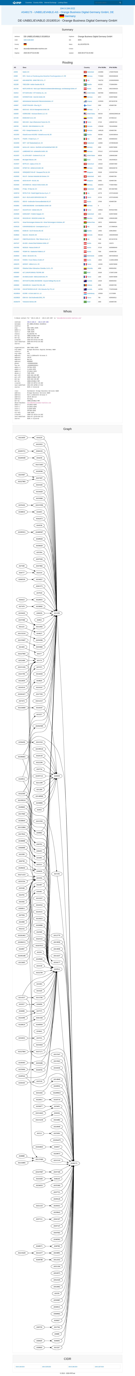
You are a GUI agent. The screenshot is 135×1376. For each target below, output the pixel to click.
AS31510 (16, 201)
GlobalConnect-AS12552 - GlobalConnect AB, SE (37, 134)
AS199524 (17, 293)
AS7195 (16, 118)
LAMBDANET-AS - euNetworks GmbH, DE (35, 151)
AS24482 (16, 180)
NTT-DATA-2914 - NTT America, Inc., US (34, 93)
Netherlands (90, 256)
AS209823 (17, 297)
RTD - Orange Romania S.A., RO (32, 130)
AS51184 (16, 260)
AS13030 (16, 143)
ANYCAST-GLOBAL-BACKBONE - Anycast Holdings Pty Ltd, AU (41, 281)
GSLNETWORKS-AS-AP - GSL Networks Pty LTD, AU (38, 289)
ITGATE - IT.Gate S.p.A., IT (31, 139)
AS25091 (16, 189)
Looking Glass (62, 2)
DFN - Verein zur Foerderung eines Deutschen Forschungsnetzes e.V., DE (44, 76)
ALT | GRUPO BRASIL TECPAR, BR (33, 272)
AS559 (16, 72)
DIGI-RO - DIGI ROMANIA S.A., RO (33, 126)
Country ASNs (38, 2)
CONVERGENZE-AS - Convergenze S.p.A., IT (36, 226)
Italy (88, 80)
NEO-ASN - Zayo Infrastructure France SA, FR (36, 122)
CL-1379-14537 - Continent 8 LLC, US (34, 155)
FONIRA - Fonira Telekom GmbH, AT (33, 260)
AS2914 (16, 93)
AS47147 (16, 243)
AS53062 (16, 272)
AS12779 (16, 139)
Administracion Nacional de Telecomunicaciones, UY (38, 101)
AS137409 (17, 289)
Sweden (89, 84)
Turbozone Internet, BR (29, 302)
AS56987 (16, 276)
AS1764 (16, 88)
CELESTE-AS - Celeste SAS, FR (32, 210)
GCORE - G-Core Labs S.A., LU (32, 293)
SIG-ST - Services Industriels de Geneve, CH (36, 176)
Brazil (88, 159)
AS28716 (16, 193)
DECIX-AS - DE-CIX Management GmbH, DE (36, 109)
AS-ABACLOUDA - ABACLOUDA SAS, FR (35, 276)
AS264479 (17, 302)
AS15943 (16, 168)
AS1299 (16, 84)
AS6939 (16, 113)
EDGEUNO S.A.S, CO (29, 118)
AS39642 (16, 235)
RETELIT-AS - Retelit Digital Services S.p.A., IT (36, 193)
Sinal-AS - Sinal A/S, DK (30, 235)
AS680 (16, 76)
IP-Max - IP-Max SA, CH (30, 189)
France (89, 122)
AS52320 (16, 268)
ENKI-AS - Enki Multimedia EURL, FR (34, 297)
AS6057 (16, 101)
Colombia (90, 118)
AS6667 (16, 105)
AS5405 (16, 97)
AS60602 (16, 285)
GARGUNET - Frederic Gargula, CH (33, 214)
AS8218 (16, 122)
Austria (89, 88)
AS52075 (16, 264)
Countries (28, 2)
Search (120, 3)
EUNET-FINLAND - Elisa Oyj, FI (32, 105)
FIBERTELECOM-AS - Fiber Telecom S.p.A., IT (36, 239)
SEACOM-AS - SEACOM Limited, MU (34, 218)
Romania (89, 126)
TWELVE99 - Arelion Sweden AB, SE (33, 84)
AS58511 (16, 281)
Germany (67, 16)
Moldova (89, 285)
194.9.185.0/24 (46, 1366)
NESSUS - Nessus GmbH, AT (31, 247)
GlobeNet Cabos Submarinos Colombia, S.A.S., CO (38, 268)
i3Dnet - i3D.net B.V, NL (30, 256)
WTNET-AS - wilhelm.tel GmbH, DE (33, 168)
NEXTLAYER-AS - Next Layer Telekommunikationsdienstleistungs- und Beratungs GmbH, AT (50, 88)
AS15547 (16, 164)
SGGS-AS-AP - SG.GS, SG (31, 180)
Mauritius (89, 218)
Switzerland (90, 72)
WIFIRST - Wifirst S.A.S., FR (31, 264)
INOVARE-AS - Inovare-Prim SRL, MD (34, 285)
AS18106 (16, 172)
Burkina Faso (91, 222)
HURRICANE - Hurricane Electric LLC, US (35, 113)
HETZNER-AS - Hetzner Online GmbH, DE (35, 185)
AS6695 (16, 109)
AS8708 (16, 126)
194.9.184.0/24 (20, 1366)
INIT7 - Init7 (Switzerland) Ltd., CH (33, 143)
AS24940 (16, 185)
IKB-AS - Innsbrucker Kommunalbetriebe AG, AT (37, 201)
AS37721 (16, 222)
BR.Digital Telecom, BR (29, 159)
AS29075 (16, 197)
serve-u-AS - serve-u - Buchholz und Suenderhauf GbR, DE (40, 147)
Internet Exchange (50, 2)
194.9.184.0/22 (67, 8)
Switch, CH (26, 72)
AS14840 (16, 159)
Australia (89, 281)
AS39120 (16, 226)
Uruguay (89, 101)
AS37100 (16, 218)
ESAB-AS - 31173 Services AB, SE (33, 231)
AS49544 (16, 256)
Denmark (89, 235)
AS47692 (16, 247)
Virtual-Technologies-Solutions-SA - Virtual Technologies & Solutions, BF (44, 222)
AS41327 (16, 239)
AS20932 (16, 176)
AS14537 (16, 155)
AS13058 (16, 147)
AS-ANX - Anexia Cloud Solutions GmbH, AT (36, 243)
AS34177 (16, 210)
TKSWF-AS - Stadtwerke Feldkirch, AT (34, 251)
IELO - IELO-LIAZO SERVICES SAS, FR (34, 197)
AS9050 (16, 130)
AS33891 (16, 205)
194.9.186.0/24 (73, 1366)
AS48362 (16, 251)
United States (91, 93)
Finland (89, 105)
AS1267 (16, 80)
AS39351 (16, 231)
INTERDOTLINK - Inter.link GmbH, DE (34, 97)
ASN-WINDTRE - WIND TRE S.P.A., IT (34, 80)
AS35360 (16, 214)
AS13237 (16, 151)
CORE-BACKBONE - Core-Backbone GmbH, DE (37, 205)
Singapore (90, 172)
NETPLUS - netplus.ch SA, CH (32, 164)
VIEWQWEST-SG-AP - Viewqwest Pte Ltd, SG (36, 172)
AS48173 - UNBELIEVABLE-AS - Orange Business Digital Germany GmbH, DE (67, 12)
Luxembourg (90, 293)
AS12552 (16, 134)
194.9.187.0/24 (99, 1366)
